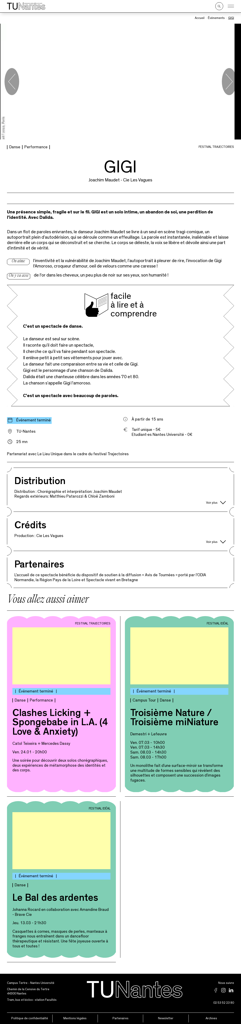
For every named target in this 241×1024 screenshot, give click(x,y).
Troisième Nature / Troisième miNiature (174, 718)
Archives (211, 1017)
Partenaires (120, 1017)
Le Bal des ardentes (55, 898)
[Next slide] (229, 81)
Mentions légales (75, 1017)
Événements (216, 18)
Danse (14, 147)
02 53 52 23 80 (223, 1002)
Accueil (199, 18)
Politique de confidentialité (29, 1017)
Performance (36, 147)
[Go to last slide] (12, 81)
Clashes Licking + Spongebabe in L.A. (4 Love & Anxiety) (60, 723)
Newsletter (165, 1017)
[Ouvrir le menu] (231, 6)
